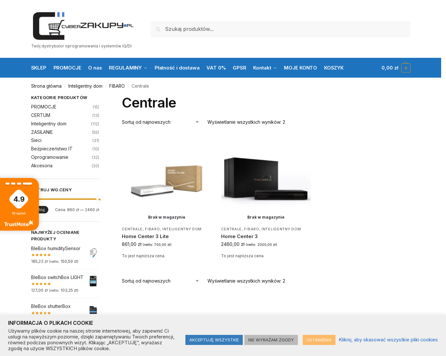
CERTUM (40, 115)
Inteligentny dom (85, 86)
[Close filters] (101, 98)
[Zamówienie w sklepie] (161, 122)
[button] (395, 68)
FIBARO (117, 86)
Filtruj (40, 209)
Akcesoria (42, 165)
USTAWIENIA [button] (319, 339)
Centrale (132, 229)
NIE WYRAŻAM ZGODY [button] (271, 339)
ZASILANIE (42, 132)
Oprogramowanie (49, 157)
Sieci (36, 140)
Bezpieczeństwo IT (52, 148)
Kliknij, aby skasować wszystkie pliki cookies (388, 340)
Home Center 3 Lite (145, 236)
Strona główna (46, 86)
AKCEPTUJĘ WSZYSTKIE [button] (214, 339)
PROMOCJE (43, 106)
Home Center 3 (239, 236)
